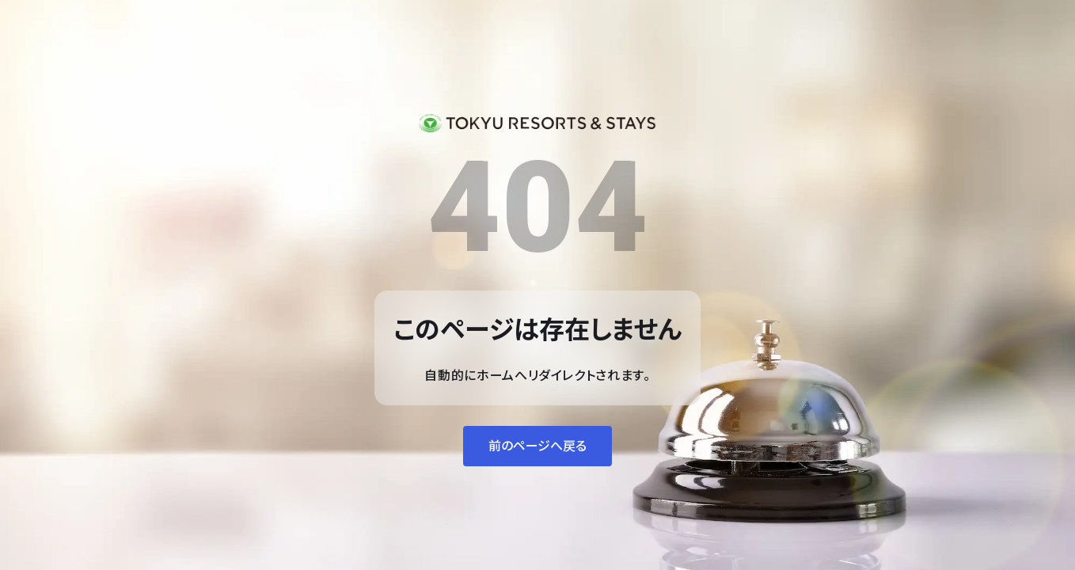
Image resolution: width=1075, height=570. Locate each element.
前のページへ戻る (537, 446)
